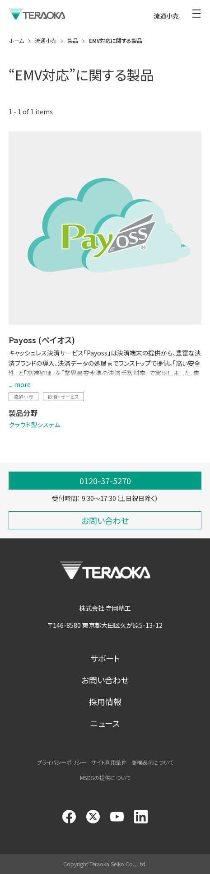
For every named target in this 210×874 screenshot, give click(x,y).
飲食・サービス (63, 396)
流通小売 (23, 396)
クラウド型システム (34, 424)
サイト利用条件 (109, 762)
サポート (105, 658)
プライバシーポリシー (62, 762)
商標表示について (152, 762)
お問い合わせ (105, 680)
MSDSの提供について (105, 777)
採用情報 (105, 701)
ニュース (105, 723)
